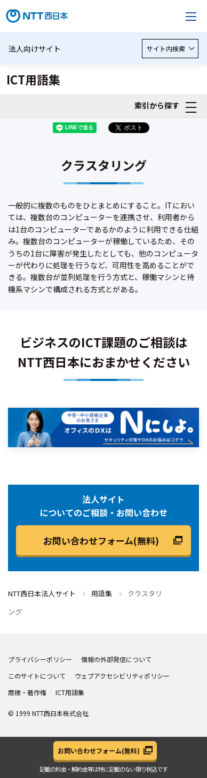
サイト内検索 (170, 48)
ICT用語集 (69, 692)
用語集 (101, 593)
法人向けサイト (35, 48)
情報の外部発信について (116, 659)
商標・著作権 (27, 692)
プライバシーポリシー (40, 659)
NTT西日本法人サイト (42, 593)
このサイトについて (37, 675)
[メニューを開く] (191, 16)
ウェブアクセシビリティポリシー (122, 675)
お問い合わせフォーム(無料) (101, 540)
